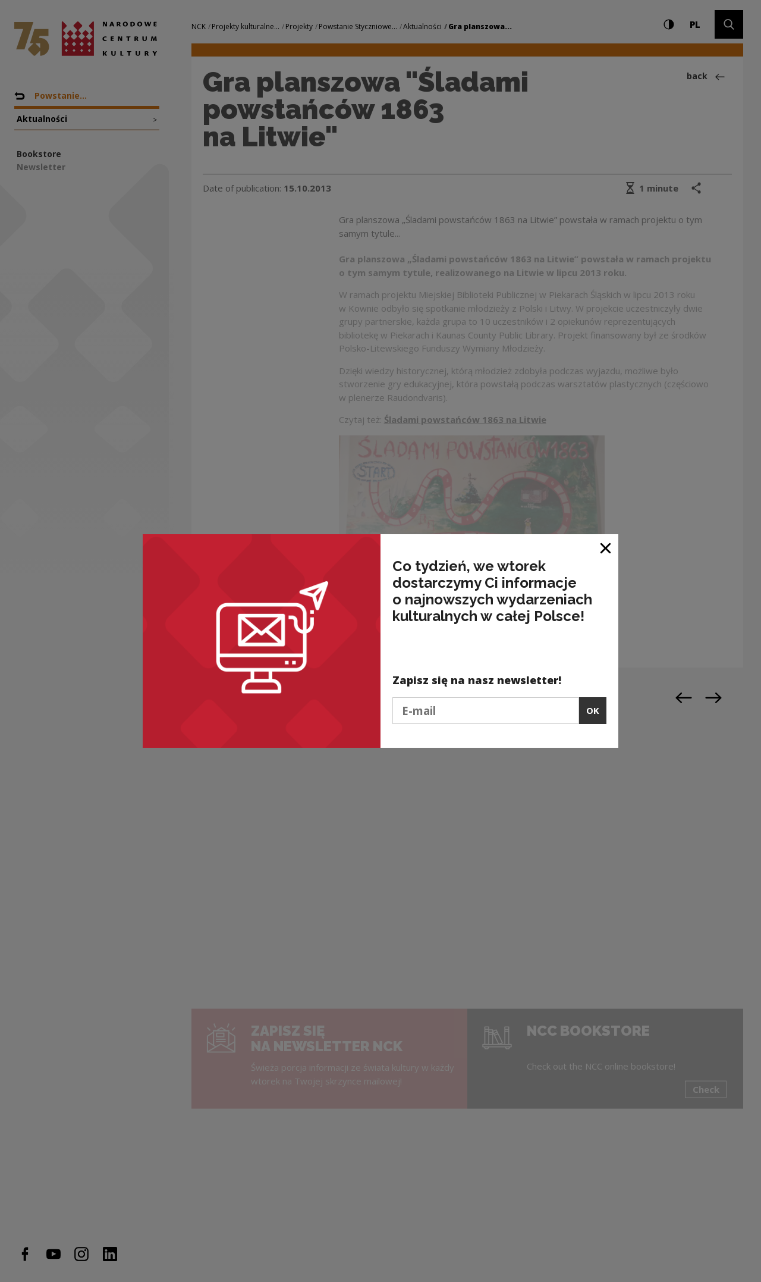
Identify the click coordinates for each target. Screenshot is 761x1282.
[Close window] (606, 547)
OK (592, 710)
